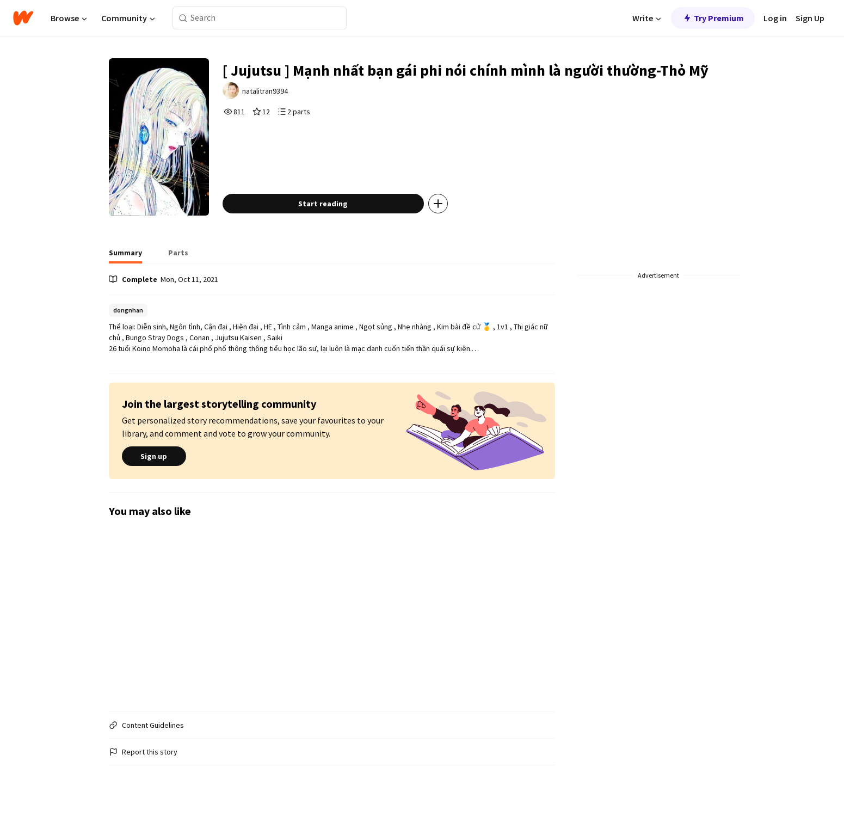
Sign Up (810, 18)
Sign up (154, 456)
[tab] (125, 255)
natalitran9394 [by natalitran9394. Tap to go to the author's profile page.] (265, 91)
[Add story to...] (438, 203)
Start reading (323, 203)
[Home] (23, 18)
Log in (775, 18)
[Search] (183, 18)
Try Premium (713, 18)
